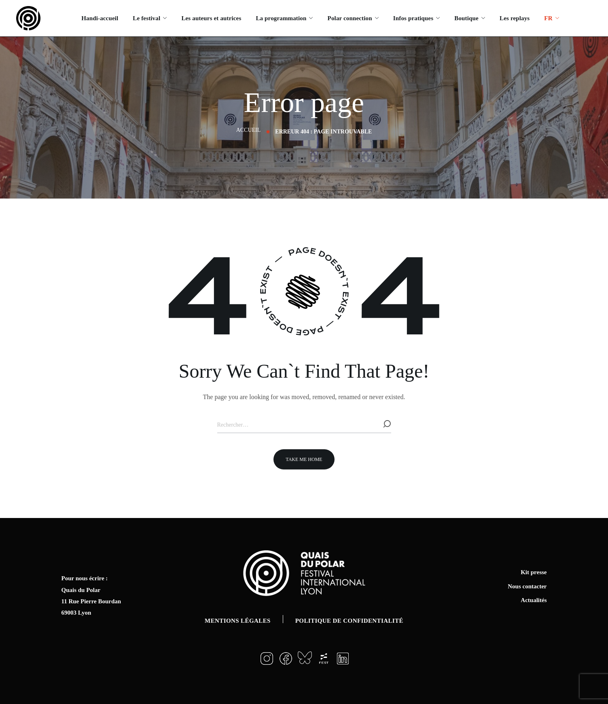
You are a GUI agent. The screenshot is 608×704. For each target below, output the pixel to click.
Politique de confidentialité (349, 620)
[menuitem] (551, 18)
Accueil (248, 130)
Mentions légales (238, 620)
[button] (303, 459)
